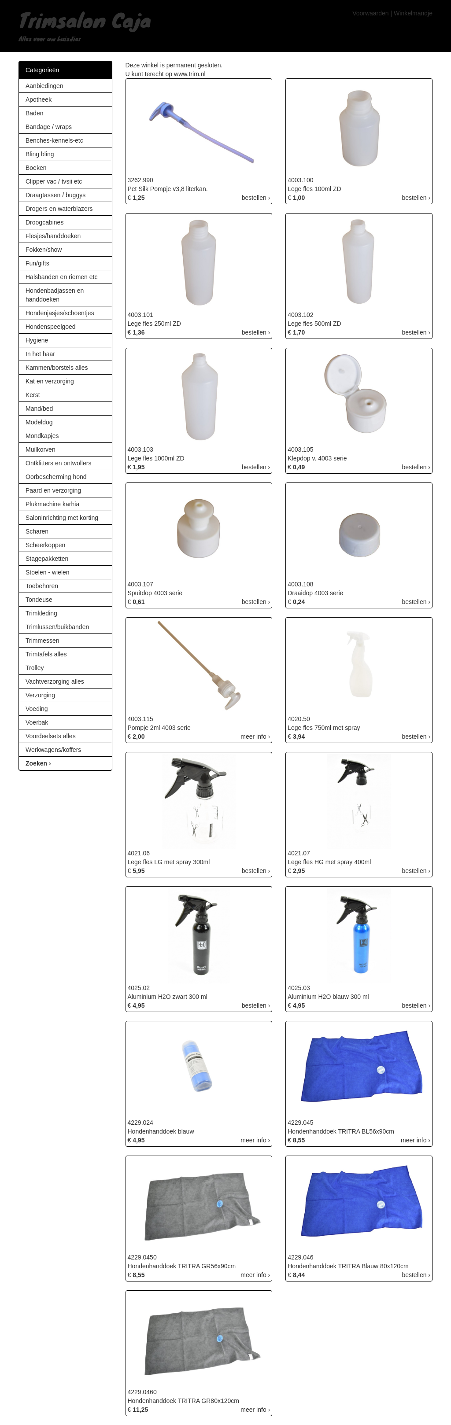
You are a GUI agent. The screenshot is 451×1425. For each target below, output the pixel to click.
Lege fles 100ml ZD (314, 188)
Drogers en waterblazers (59, 208)
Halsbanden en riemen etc (61, 276)
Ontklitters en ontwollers (58, 463)
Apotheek (39, 99)
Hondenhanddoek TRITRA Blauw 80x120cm (348, 1266)
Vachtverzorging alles (55, 681)
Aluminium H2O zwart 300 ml (167, 996)
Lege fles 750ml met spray (324, 727)
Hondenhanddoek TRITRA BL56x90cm (341, 1131)
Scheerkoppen (45, 545)
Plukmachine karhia (52, 504)
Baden (34, 113)
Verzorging (40, 695)
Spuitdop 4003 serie (155, 593)
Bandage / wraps (49, 126)
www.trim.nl (190, 73)
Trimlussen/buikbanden (57, 626)
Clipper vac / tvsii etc (54, 181)
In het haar (40, 353)
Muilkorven (40, 449)
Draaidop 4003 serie (315, 593)
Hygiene (37, 340)
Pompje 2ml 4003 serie (159, 727)
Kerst (33, 394)
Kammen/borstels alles (57, 367)
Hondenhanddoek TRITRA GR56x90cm (182, 1266)
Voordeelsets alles (51, 736)
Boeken (36, 167)
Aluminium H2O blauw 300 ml (328, 996)
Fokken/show (44, 249)
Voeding (37, 708)
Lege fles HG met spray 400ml (329, 861)
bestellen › (256, 197)
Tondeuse (39, 599)
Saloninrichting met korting (62, 517)
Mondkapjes (42, 435)
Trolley (35, 667)
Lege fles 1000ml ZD (156, 458)
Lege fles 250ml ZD (154, 323)
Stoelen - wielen (48, 572)
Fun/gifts (37, 263)
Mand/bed (39, 408)
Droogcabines (44, 222)
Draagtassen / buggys (55, 195)
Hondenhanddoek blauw (161, 1131)
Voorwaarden (370, 13)
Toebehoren (42, 585)
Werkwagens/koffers (53, 749)
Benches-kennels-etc (54, 140)
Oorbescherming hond (56, 476)
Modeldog (39, 422)
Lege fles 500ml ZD (314, 323)
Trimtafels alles (46, 654)
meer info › (255, 736)
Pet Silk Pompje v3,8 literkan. (168, 188)
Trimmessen (42, 640)
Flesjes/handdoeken (53, 235)
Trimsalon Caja (84, 19)
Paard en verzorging (53, 490)
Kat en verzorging (50, 381)
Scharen (37, 531)
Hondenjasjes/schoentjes (60, 313)
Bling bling (40, 154)
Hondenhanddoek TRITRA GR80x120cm (183, 1400)
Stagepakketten (47, 558)
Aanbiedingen (44, 85)
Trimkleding (41, 613)
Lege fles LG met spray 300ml (169, 861)
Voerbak (37, 722)
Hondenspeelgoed (51, 326)
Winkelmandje (413, 13)
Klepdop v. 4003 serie (317, 458)
